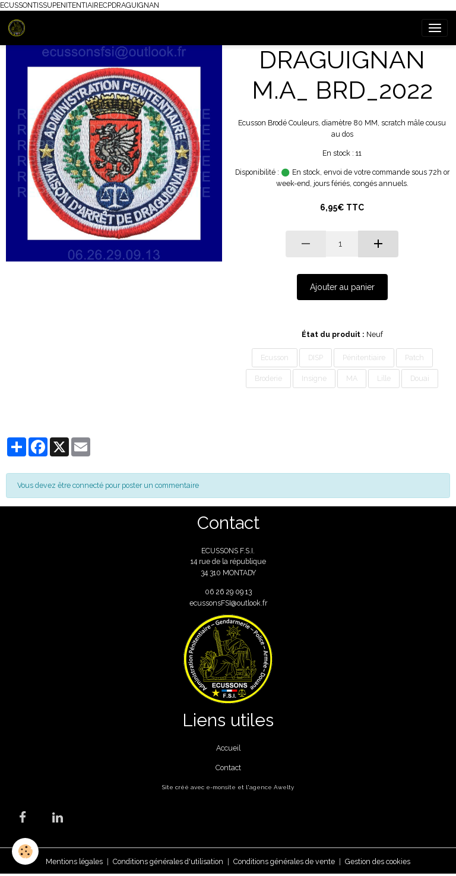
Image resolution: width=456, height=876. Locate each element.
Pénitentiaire (364, 357)
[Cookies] (25, 851)
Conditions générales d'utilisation (168, 861)
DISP (315, 357)
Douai (419, 378)
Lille (384, 378)
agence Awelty (271, 787)
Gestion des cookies (377, 861)
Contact (228, 767)
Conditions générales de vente (284, 861)
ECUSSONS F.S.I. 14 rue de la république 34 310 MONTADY (228, 561)
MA (351, 378)
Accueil (228, 747)
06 (210, 591)
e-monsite (221, 787)
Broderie (268, 378)
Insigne (314, 378)
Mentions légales (74, 861)
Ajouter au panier (342, 287)
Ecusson (275, 357)
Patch (414, 357)
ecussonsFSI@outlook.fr (228, 602)
